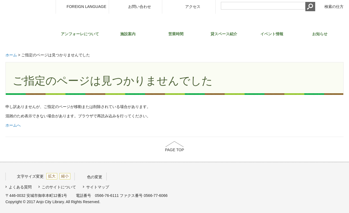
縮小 (65, 176)
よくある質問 (20, 187)
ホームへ (13, 125)
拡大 (52, 176)
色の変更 (94, 177)
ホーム (11, 55)
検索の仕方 (334, 6)
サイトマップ (97, 187)
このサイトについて (59, 187)
